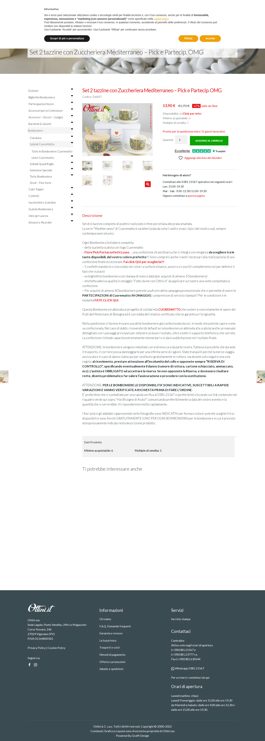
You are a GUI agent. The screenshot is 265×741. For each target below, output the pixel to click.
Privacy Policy (37, 647)
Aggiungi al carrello (209, 140)
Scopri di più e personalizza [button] (67, 730)
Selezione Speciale (51, 170)
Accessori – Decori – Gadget (50, 117)
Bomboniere (50, 130)
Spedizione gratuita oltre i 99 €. (134, 4)
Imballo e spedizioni (111, 668)
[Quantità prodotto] (181, 140)
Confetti (50, 195)
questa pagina (196, 195)
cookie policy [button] (161, 711)
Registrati (228, 4)
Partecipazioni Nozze (50, 104)
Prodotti (91, 20)
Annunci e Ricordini (50, 222)
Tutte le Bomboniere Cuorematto (52, 151)
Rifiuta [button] (188, 730)
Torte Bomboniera (51, 176)
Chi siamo (105, 618)
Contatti (134, 21)
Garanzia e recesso (111, 633)
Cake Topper (50, 189)
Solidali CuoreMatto (51, 144)
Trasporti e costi (109, 647)
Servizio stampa (114, 21)
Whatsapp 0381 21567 (187, 668)
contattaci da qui (198, 677)
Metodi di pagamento (112, 654)
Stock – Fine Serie (40, 182)
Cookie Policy (56, 647)
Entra (209, 4)
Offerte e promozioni (112, 661)
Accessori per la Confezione (50, 110)
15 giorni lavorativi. (194, 131)
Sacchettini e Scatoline (50, 202)
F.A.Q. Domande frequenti (115, 625)
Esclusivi (50, 90)
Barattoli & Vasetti (50, 124)
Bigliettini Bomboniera (50, 97)
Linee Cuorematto (52, 157)
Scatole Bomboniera (50, 209)
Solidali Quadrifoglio (51, 164)
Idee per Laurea (50, 215)
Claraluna (51, 138)
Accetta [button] (210, 730)
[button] (148, 184)
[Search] (197, 20)
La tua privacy (107, 640)
